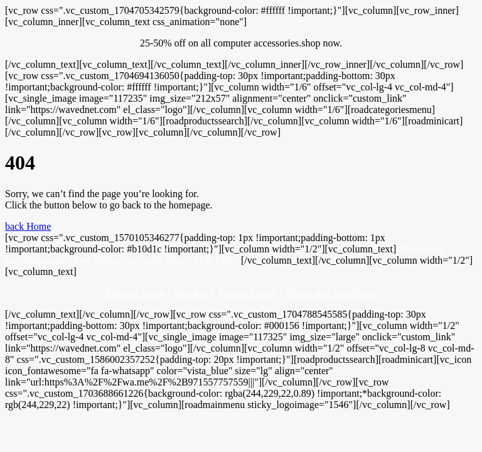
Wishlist (190, 293)
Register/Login (135, 293)
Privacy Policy (246, 293)
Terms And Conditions (331, 293)
